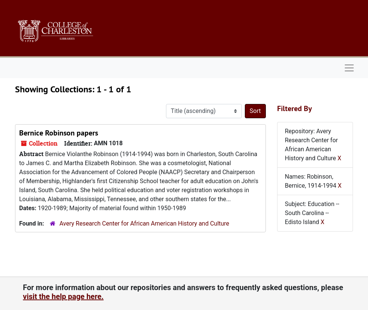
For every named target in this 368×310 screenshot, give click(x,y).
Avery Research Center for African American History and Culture (144, 223)
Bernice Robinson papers (58, 133)
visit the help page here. (63, 296)
